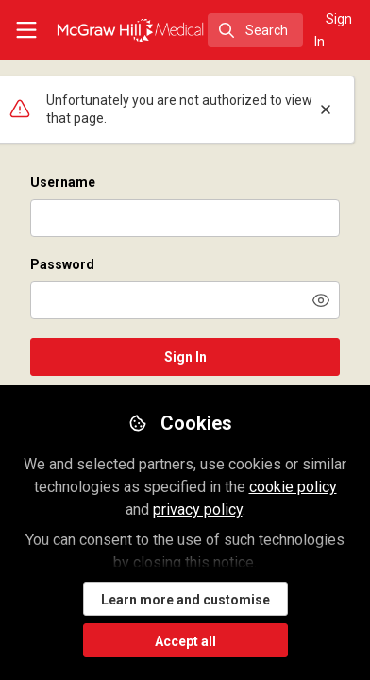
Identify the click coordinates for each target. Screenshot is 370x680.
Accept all (185, 641)
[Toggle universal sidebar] (26, 30)
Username (62, 182)
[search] (255, 30)
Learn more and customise (185, 599)
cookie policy (293, 487)
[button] (321, 300)
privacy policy (198, 509)
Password (62, 264)
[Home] (130, 30)
